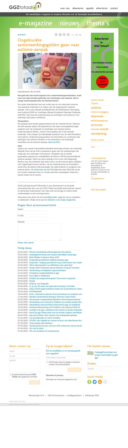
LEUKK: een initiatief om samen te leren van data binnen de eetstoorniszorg (62, 320)
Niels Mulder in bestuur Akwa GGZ (44, 257)
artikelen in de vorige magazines (61, 200)
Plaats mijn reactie (26, 243)
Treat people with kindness (40, 323)
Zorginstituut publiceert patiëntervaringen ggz (48, 260)
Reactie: (21, 222)
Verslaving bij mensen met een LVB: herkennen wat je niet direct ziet (58, 326)
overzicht (22, 35)
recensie (95, 129)
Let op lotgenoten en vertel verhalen (44, 318)
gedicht (94, 120)
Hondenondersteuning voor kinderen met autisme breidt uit (54, 307)
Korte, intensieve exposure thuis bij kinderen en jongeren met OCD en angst (62, 294)
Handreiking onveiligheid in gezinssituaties (47, 270)
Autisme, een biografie (39, 284)
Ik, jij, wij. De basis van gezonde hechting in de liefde (52, 286)
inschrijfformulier (50, 197)
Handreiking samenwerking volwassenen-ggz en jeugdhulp (54, 305)
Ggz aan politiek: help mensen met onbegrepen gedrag (53, 315)
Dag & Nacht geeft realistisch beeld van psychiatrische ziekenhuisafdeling (61, 289)
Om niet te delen (36, 328)
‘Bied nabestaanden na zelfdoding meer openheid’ (51, 265)
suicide (104, 129)
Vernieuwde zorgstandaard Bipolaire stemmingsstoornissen (55, 299)
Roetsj (32, 281)
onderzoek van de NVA (44, 170)
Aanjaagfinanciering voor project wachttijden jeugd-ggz (52, 255)
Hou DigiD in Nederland (39, 276)
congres (104, 112)
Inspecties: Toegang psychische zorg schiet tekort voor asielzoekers (58, 262)
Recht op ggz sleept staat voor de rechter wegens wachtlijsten (56, 313)
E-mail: (21, 215)
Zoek (93, 147)
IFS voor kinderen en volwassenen (44, 331)
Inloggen (11, 404)
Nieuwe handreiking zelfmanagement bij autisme (50, 252)
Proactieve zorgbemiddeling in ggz (44, 273)
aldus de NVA (54, 142)
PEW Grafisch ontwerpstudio (32, 404)
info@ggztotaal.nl (97, 178)
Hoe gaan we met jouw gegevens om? (61, 379)
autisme (96, 107)
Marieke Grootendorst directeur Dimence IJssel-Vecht (52, 297)
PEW (97, 395)
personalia (97, 125)
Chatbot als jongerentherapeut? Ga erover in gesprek (52, 278)
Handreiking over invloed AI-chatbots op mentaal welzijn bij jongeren (58, 302)
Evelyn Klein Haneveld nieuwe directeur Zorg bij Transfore (54, 268)
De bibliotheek (35, 291)
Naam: (20, 209)
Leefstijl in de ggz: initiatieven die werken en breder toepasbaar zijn (58, 310)
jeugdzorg (103, 120)
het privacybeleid (63, 364)
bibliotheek (95, 112)
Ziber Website (17, 404)
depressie (97, 116)
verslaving (98, 133)
